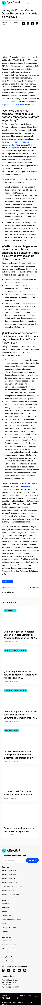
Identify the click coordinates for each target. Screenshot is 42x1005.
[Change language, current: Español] (33, 3)
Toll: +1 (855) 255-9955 (10, 987)
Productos (5, 904)
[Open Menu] (38, 3)
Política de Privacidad (6, 997)
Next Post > (34, 588)
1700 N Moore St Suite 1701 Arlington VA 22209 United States (12, 982)
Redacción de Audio (9, 874)
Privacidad (7, 581)
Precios (4, 924)
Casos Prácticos (8, 953)
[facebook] (3, 970)
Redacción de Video (9, 870)
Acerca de (6, 912)
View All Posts (8, 592)
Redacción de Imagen (10, 882)
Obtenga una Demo (9, 928)
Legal (37, 997)
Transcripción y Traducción (12, 886)
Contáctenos (6, 932)
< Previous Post (8, 588)
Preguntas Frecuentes (10, 945)
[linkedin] (14, 970)
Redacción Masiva (8, 890)
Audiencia (5, 908)
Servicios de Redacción (11, 894)
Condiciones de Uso (24, 997)
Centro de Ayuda (8, 941)
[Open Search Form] (28, 3)
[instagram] (24, 970)
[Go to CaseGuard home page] (20, 850)
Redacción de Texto (9, 878)
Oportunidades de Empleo (11, 920)
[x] (8, 970)
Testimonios (6, 916)
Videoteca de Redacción (11, 961)
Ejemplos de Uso (8, 957)
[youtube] (19, 970)
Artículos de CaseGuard (10, 949)
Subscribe (32, 860)
